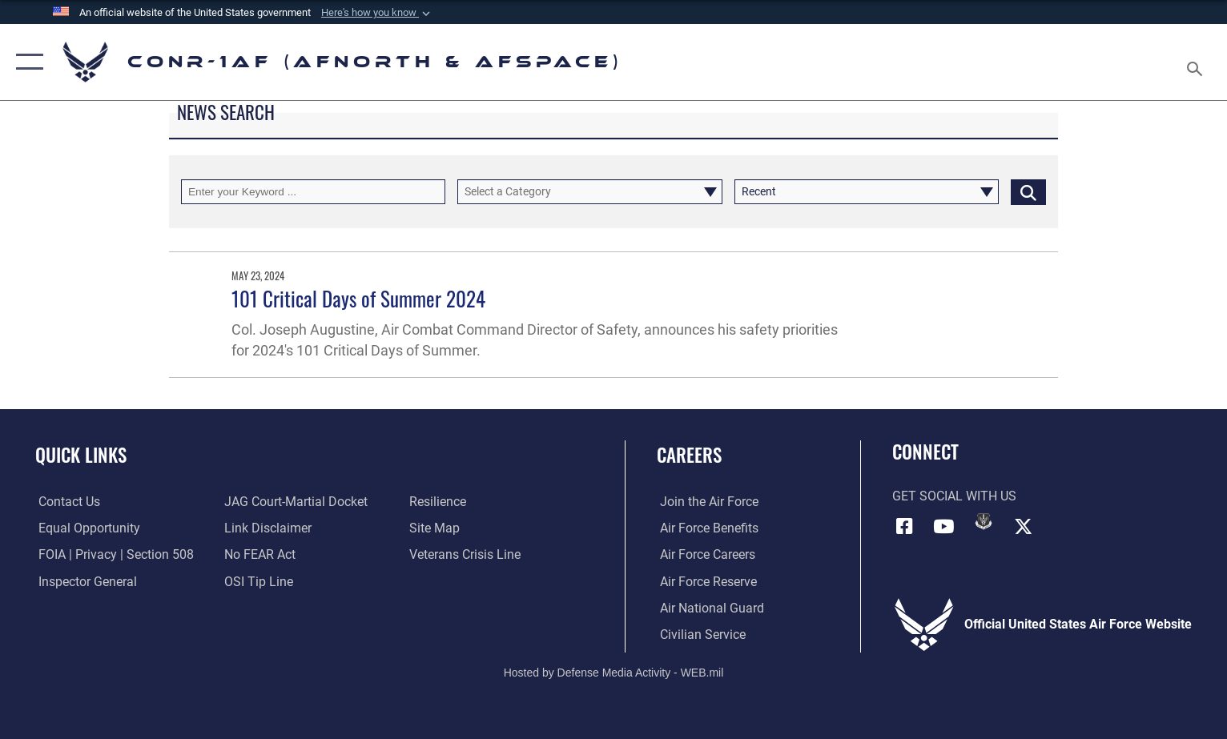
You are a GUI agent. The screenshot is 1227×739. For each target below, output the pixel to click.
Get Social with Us (954, 496)
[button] (26, 62)
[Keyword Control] (313, 191)
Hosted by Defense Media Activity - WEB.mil (614, 671)
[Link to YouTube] (943, 526)
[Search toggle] (1197, 62)
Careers (689, 454)
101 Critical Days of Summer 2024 (358, 298)
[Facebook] (904, 526)
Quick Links (81, 454)
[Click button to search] (1028, 191)
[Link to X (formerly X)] (1024, 526)
